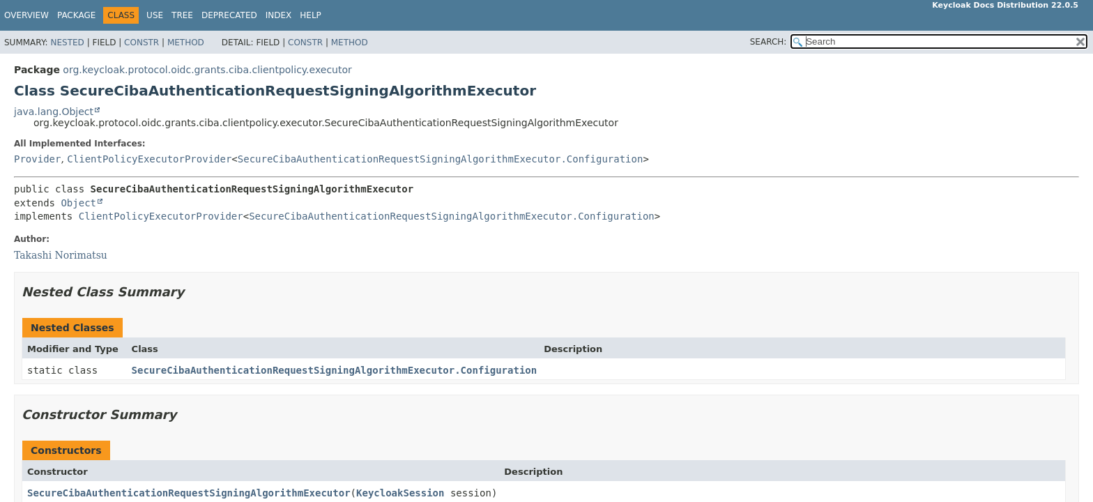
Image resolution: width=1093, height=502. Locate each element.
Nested (67, 42)
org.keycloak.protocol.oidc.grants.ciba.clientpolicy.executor (207, 69)
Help (310, 15)
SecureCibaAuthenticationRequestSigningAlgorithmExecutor (189, 493)
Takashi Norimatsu (60, 255)
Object (78, 202)
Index (279, 15)
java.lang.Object (53, 111)
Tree (182, 15)
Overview (26, 15)
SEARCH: (768, 42)
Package (76, 15)
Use (154, 15)
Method (185, 42)
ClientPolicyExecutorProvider (149, 159)
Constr (141, 42)
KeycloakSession (400, 493)
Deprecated (229, 15)
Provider (37, 159)
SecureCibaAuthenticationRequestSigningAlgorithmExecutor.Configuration (440, 159)
